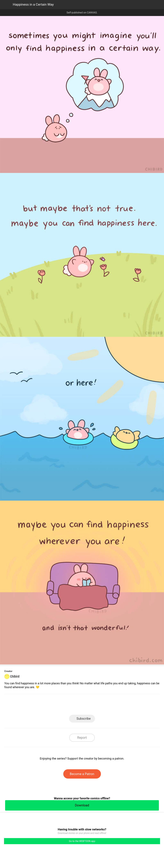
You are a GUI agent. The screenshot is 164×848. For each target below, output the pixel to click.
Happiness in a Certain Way (33, 4)
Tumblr (96, 705)
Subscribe (84, 718)
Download (82, 805)
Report (82, 738)
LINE (53, 705)
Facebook (67, 705)
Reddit (111, 705)
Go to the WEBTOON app (82, 841)
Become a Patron (82, 774)
